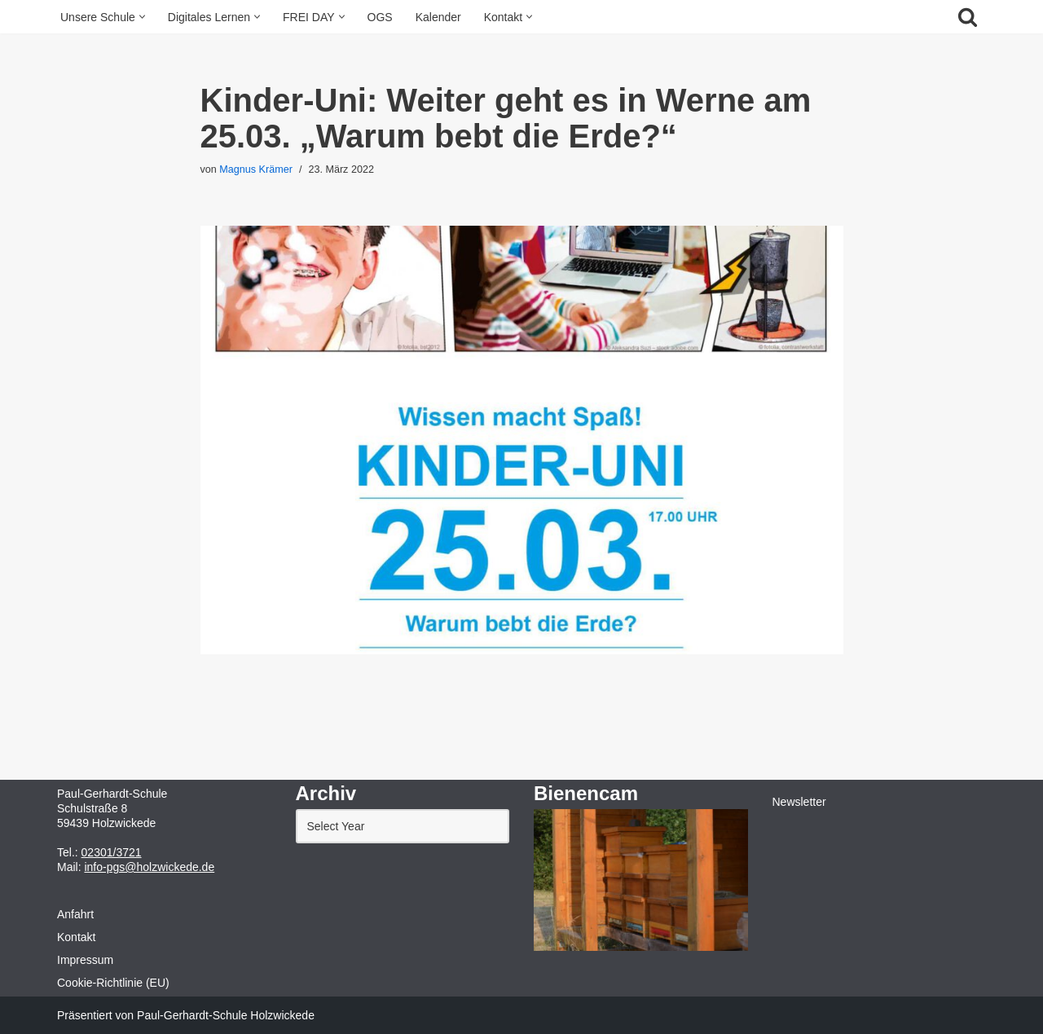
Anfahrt (75, 914)
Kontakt (76, 937)
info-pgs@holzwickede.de (149, 866)
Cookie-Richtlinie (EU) (113, 982)
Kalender (438, 17)
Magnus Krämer (256, 169)
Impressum (85, 959)
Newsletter (799, 801)
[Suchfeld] (967, 17)
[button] (142, 17)
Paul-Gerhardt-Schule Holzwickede (226, 1015)
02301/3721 (111, 852)
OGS (380, 17)
